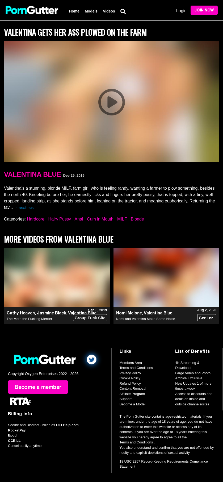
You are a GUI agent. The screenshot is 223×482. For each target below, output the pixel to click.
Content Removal (133, 388)
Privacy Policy (130, 373)
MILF (122, 219)
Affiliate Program (132, 394)
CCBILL (14, 441)
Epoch (13, 435)
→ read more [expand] (25, 208)
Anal (78, 219)
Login (181, 11)
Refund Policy (130, 383)
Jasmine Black (51, 312)
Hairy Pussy (59, 219)
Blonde (137, 219)
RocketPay (17, 430)
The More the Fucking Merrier (29, 319)
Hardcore (35, 219)
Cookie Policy (130, 378)
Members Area (131, 363)
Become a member (38, 387)
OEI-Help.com (67, 425)
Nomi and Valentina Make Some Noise (145, 319)
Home (74, 11)
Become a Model (133, 404)
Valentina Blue (32, 174)
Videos (109, 11)
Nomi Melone (129, 312)
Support (126, 399)
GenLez (206, 317)
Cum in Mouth (100, 219)
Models (91, 11)
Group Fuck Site (90, 317)
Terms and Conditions (136, 368)
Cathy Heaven (21, 312)
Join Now (204, 10)
